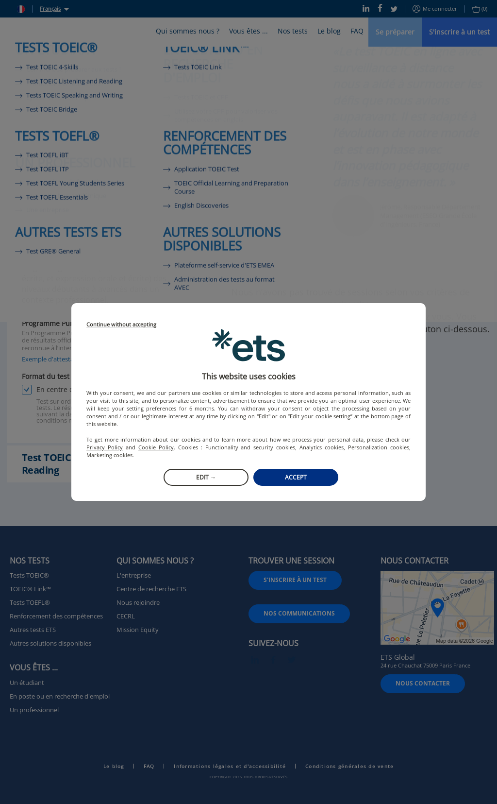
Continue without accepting (121, 325)
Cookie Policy (156, 447)
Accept (296, 477)
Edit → (206, 477)
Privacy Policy (104, 447)
